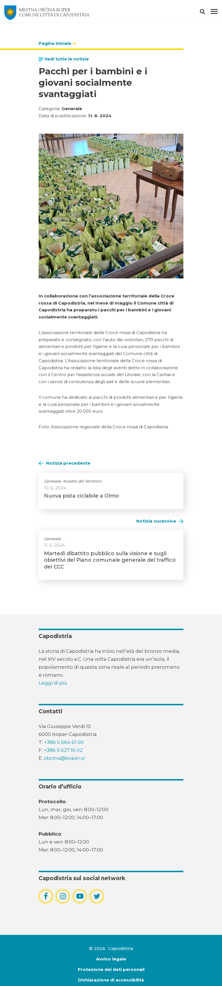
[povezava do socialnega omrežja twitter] (97, 896)
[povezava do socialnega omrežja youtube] (79, 896)
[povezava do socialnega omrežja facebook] (46, 896)
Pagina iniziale (55, 43)
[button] (207, 12)
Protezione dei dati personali (111, 969)
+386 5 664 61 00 (64, 742)
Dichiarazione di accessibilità (111, 980)
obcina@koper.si (64, 758)
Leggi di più (53, 683)
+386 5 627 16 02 (63, 750)
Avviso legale (111, 959)
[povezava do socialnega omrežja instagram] (63, 896)
